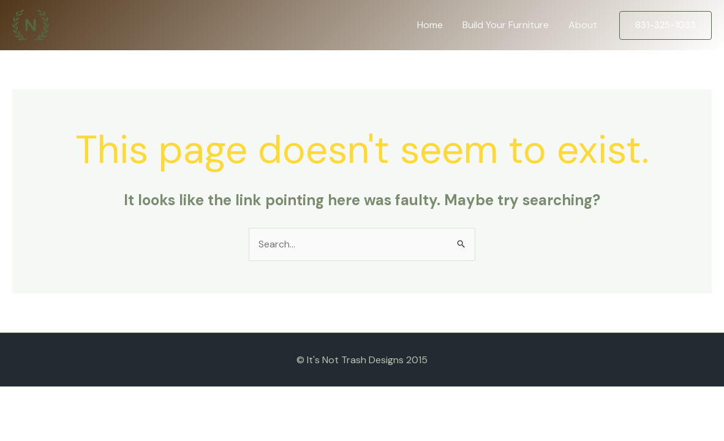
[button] (665, 25)
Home (430, 24)
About (582, 24)
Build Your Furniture (505, 24)
